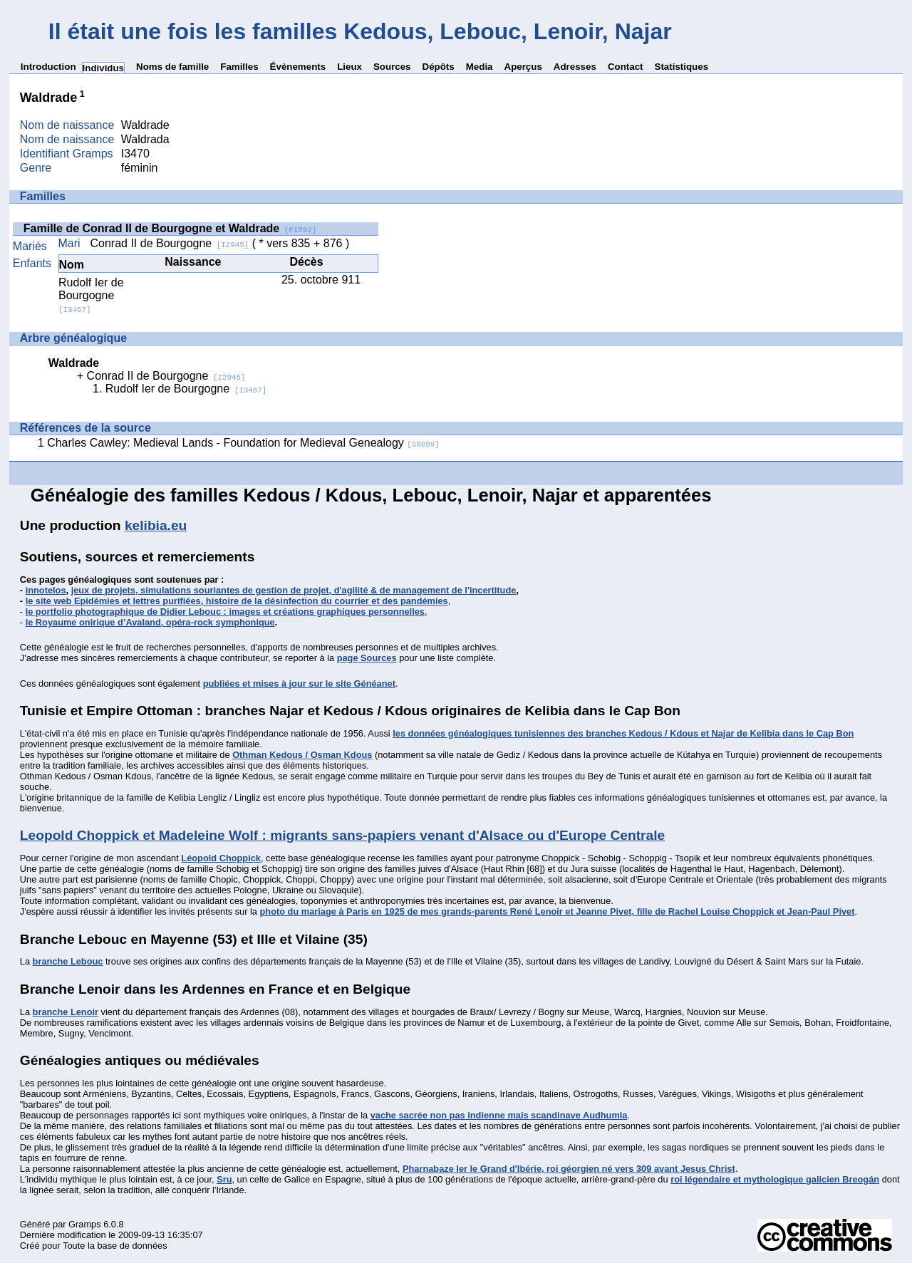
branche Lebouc (68, 961)
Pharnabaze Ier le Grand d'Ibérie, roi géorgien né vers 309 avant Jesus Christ (569, 1168)
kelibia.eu (156, 525)
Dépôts (439, 66)
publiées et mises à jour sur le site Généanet (299, 683)
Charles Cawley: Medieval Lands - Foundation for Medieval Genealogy (243, 443)
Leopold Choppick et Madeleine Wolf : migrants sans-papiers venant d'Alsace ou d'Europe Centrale (342, 835)
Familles (239, 66)
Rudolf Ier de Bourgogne (91, 295)
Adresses (575, 66)
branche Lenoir (65, 1012)
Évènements (298, 66)
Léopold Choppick (221, 858)
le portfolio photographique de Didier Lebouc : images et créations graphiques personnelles (225, 611)
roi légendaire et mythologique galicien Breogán (774, 1179)
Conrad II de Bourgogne (169, 243)
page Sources (367, 658)
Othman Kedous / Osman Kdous (302, 754)
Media (479, 66)
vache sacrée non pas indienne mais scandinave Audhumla (499, 1115)
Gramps (84, 1224)
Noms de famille (172, 66)
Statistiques (682, 66)
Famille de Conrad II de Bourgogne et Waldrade (170, 228)
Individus (104, 68)
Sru (224, 1179)
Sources (392, 66)
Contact (625, 66)
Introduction (48, 66)
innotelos (46, 590)
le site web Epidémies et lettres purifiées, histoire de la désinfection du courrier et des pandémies (237, 601)
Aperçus (523, 66)
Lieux (349, 66)
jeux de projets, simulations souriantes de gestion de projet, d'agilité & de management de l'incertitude (294, 590)
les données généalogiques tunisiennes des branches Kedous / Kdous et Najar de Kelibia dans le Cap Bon (623, 733)
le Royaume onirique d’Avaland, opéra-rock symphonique (150, 622)
